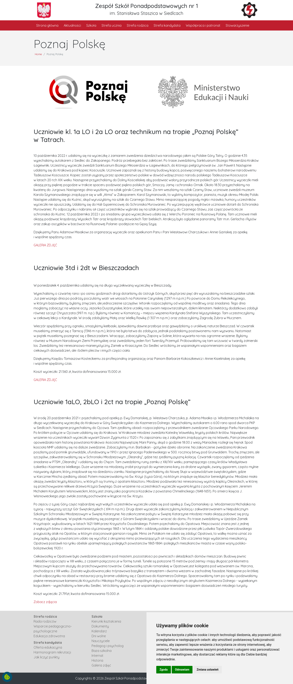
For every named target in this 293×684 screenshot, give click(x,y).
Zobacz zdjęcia (45, 602)
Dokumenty (100, 626)
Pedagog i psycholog (108, 646)
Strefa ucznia (111, 25)
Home (38, 54)
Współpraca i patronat (203, 25)
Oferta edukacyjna (48, 647)
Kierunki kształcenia (106, 621)
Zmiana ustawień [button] (207, 669)
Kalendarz (99, 631)
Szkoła (91, 25)
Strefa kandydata (167, 25)
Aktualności (72, 25)
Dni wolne (99, 636)
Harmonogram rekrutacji (52, 652)
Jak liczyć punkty (46, 657)
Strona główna (47, 25)
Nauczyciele (101, 641)
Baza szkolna (102, 651)
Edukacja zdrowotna (49, 636)
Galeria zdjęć (101, 665)
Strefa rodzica (137, 25)
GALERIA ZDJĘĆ (45, 245)
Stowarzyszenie (237, 25)
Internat (97, 655)
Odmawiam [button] (182, 669)
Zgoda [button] (164, 669)
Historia (97, 660)
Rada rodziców (45, 621)
